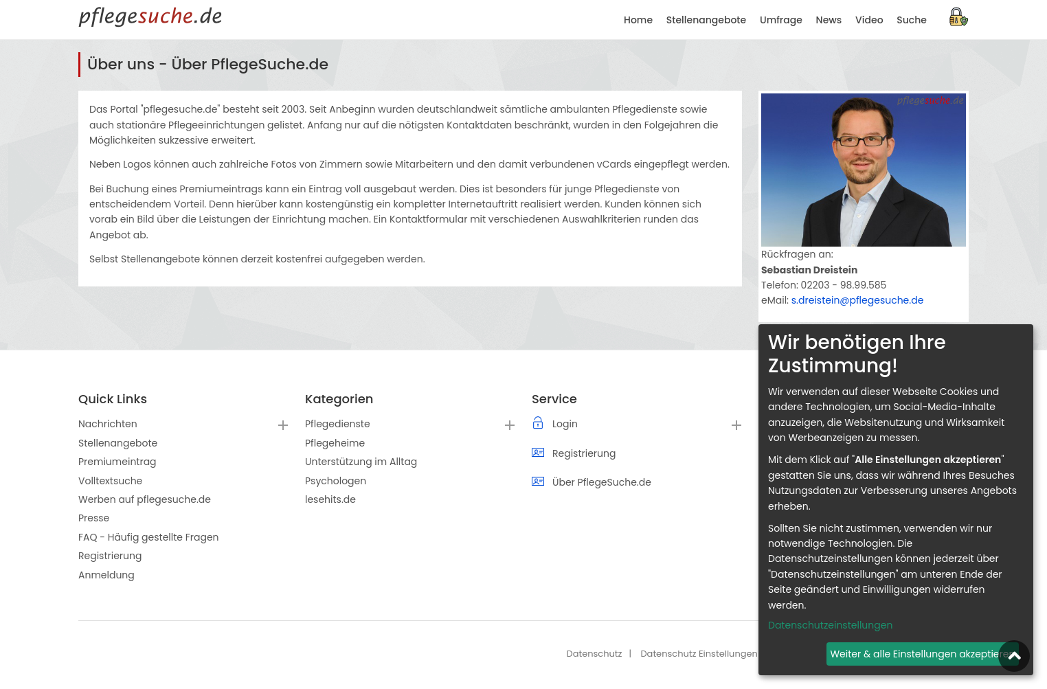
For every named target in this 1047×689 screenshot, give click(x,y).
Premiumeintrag (117, 461)
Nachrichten (107, 424)
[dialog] (895, 499)
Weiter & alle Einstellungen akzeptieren (922, 654)
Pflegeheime (335, 443)
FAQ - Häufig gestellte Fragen (148, 537)
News (829, 20)
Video (869, 20)
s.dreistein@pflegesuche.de (857, 300)
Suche (912, 20)
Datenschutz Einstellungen (699, 653)
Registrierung (110, 556)
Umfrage (781, 20)
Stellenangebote (706, 20)
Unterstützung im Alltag (361, 461)
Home (638, 20)
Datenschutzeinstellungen (830, 625)
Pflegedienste (337, 424)
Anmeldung (106, 575)
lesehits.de (330, 499)
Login (565, 424)
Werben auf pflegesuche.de (144, 499)
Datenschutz (594, 653)
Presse (93, 518)
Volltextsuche (110, 481)
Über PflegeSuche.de (601, 482)
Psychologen (335, 481)
